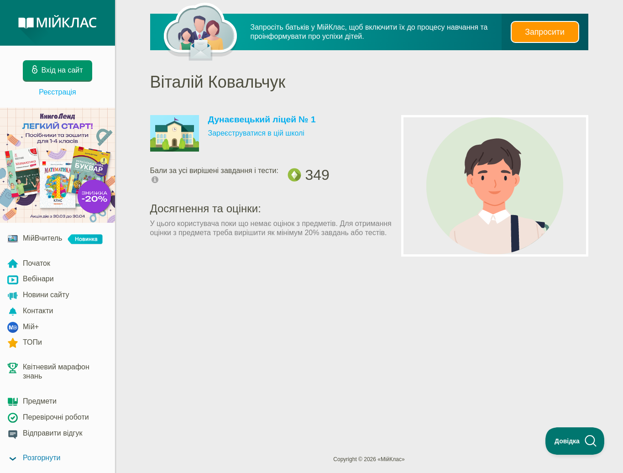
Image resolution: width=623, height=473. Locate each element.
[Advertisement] (369, 298)
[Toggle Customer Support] (575, 441)
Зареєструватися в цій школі (256, 133)
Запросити (544, 32)
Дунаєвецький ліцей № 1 (262, 119)
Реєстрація (57, 92)
